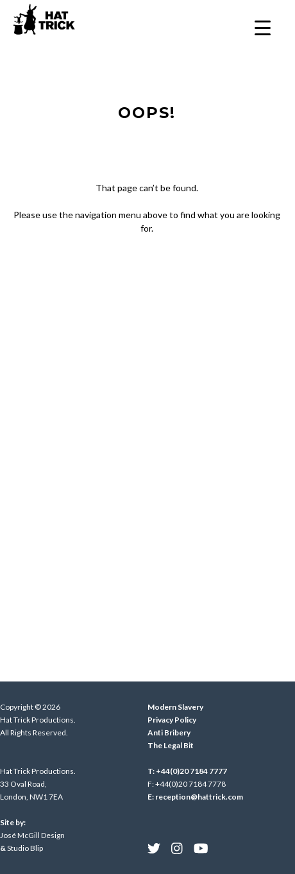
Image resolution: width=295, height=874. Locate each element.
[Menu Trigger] (262, 27)
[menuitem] (154, 848)
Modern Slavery (175, 707)
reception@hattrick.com (199, 796)
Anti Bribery (169, 732)
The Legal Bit (171, 745)
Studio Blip (25, 848)
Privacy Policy (172, 719)
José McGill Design (32, 835)
